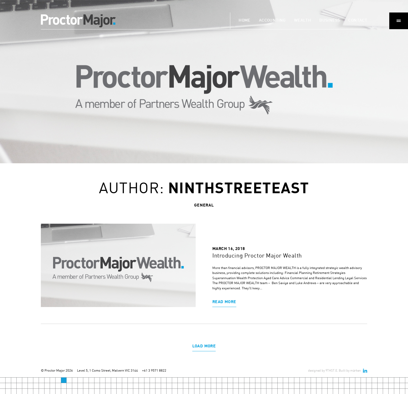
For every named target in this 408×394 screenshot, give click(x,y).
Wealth (302, 21)
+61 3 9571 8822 (154, 370)
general (204, 204)
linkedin (365, 370)
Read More (224, 301)
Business (329, 21)
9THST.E (331, 370)
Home (245, 21)
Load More (204, 345)
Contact (357, 21)
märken (355, 370)
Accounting (272, 21)
